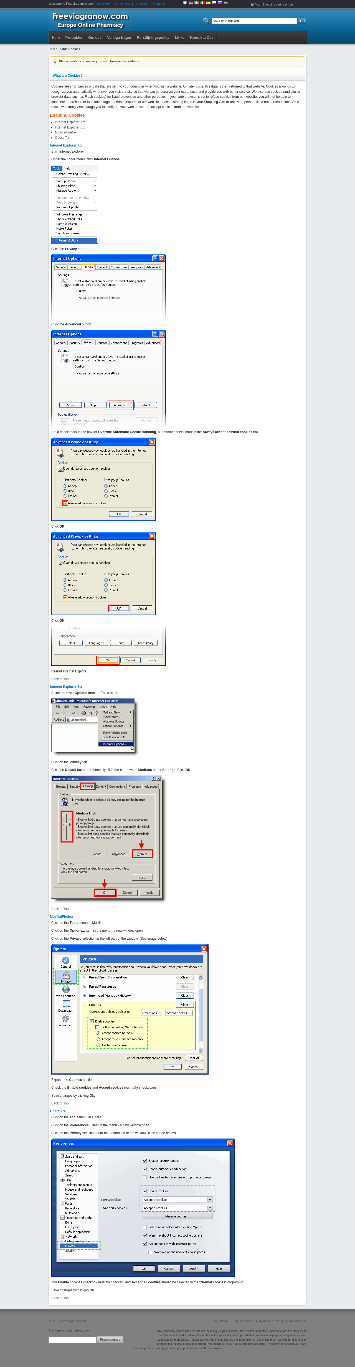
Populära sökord (243, 1321)
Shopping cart (271, 4)
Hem (56, 37)
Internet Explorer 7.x (70, 122)
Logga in (159, 4)
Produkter (74, 37)
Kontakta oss (297, 1321)
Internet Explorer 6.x (70, 127)
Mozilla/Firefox (65, 132)
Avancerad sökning (272, 1321)
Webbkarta (220, 1321)
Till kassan (141, 4)
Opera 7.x (62, 138)
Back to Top (60, 679)
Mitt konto (103, 4)
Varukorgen (122, 4)
